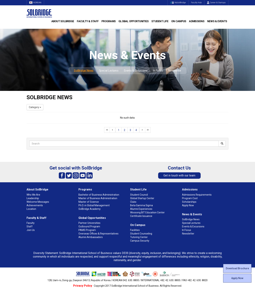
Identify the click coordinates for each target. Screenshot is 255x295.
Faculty (31, 223)
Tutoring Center (139, 237)
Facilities (135, 230)
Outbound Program (89, 226)
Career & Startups (216, 3)
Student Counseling (141, 233)
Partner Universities (89, 223)
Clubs (133, 201)
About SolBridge (62, 21)
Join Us (31, 230)
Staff (30, 226)
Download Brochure (237, 268)
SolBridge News (84, 70)
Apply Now (237, 278)
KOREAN (35, 3)
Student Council (139, 194)
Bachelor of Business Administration (98, 194)
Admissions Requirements (197, 194)
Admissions (196, 21)
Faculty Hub (196, 3)
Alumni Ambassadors (90, 237)
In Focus (158, 70)
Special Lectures (108, 70)
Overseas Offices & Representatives (98, 233)
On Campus (178, 21)
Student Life (159, 21)
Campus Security (139, 240)
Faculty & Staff (88, 21)
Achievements (35, 205)
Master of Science (88, 201)
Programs (108, 21)
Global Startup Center (142, 198)
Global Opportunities (133, 21)
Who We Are (33, 194)
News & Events (217, 21)
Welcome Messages (38, 201)
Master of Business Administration (97, 198)
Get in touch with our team (179, 175)
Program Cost (190, 198)
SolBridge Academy (89, 208)
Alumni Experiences (141, 208)
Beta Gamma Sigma (141, 205)
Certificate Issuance (141, 216)
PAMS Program (87, 230)
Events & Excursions (136, 70)
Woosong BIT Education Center (147, 212)
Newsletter (174, 70)
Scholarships (189, 201)
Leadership (33, 198)
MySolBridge (178, 3)
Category (35, 107)
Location (31, 208)
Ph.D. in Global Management (94, 205)
